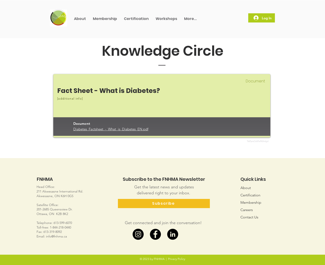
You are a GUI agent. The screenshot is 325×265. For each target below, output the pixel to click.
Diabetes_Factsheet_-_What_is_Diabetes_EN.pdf (110, 129)
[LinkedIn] (172, 234)
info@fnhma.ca (56, 236)
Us (249, 217)
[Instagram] (138, 234)
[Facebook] (155, 234)
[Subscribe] (164, 203)
